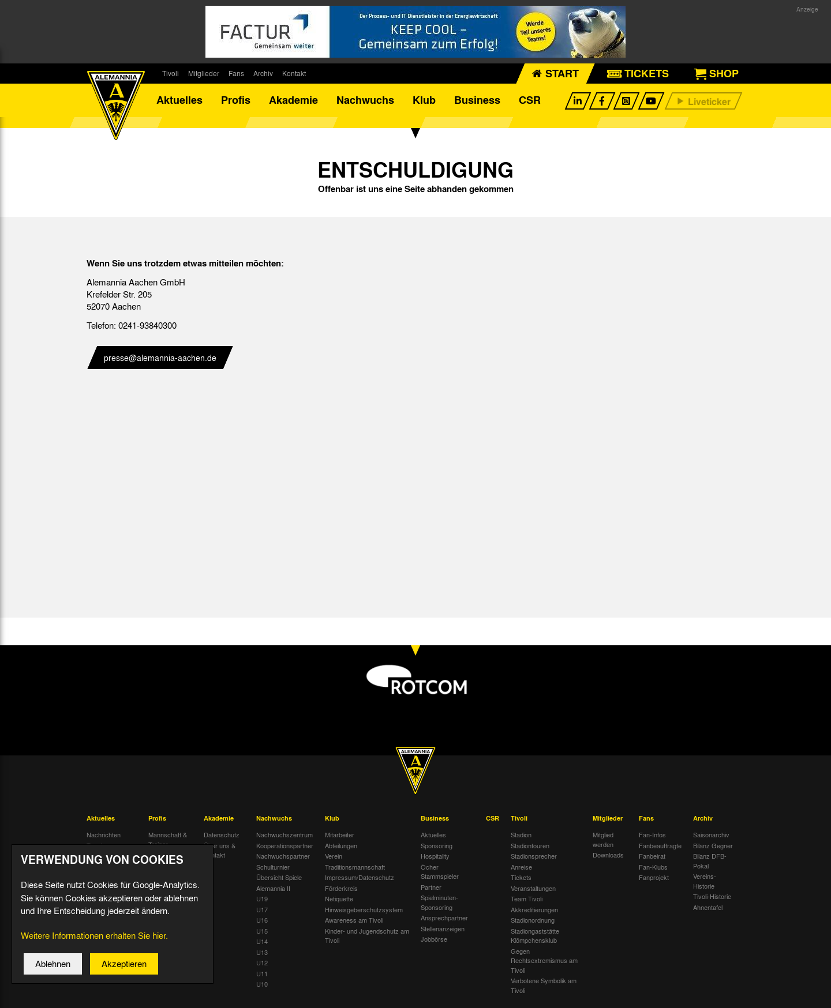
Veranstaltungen (533, 889)
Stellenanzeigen (443, 930)
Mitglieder (203, 73)
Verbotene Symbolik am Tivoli (544, 987)
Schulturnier (273, 868)
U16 (262, 922)
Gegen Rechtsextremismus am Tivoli (544, 962)
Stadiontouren (530, 847)
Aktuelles (179, 100)
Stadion (521, 836)
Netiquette (339, 900)
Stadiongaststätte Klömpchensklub (535, 937)
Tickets (521, 879)
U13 (262, 953)
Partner (431, 888)
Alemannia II (273, 889)
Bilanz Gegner (713, 847)
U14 (262, 943)
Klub (424, 100)
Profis (235, 100)
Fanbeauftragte (660, 847)
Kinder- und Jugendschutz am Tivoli (367, 937)
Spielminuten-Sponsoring (439, 904)
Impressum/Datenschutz (359, 879)
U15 (262, 932)
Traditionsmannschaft (355, 868)
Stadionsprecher (534, 858)
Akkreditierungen (534, 911)
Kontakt (294, 73)
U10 (262, 986)
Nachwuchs (365, 100)
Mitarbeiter (339, 836)
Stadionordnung (533, 922)
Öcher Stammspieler (440, 873)
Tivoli (170, 73)
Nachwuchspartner (283, 858)
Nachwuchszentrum (284, 836)
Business (477, 100)
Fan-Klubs (653, 868)
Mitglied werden (603, 841)
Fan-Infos (652, 836)
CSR (530, 100)
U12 (262, 964)
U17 (262, 911)
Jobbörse (434, 941)
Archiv (263, 73)
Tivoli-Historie (712, 898)
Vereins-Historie (704, 883)
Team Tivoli (526, 900)
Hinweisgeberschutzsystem (364, 911)
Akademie (293, 100)
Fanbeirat (652, 858)
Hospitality (435, 858)
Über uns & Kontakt (219, 852)
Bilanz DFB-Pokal (710, 862)
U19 (262, 900)
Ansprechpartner (444, 919)
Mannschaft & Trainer (167, 841)
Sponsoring (436, 847)
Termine (98, 847)
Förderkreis (341, 889)
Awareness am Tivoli (354, 922)
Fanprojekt (654, 879)
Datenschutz (221, 836)
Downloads (608, 857)
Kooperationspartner (284, 847)
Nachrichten (104, 836)
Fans (236, 73)
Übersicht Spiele (279, 879)
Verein (333, 858)
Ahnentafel (708, 908)
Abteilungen (341, 847)
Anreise (521, 868)
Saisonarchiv (711, 836)
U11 (262, 975)
